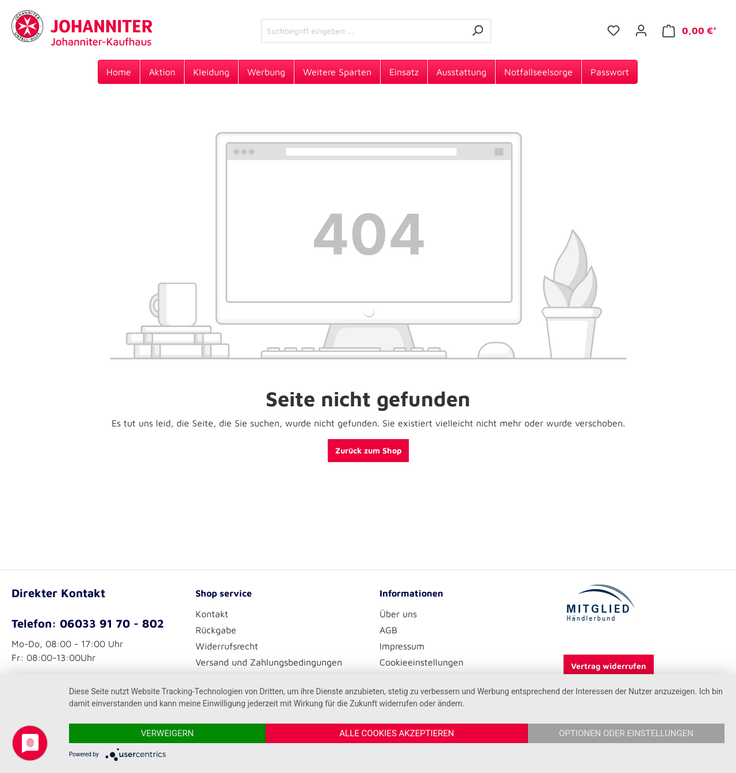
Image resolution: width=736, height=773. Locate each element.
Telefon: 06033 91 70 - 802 (88, 623)
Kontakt (211, 614)
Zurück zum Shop (368, 450)
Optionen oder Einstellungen (626, 733)
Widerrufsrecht (226, 646)
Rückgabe (215, 630)
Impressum (401, 646)
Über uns (398, 614)
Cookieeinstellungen (421, 662)
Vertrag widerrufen (608, 666)
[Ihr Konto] (641, 30)
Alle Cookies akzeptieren (396, 733)
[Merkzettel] (613, 30)
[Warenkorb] (689, 31)
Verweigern (167, 733)
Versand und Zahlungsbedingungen (268, 662)
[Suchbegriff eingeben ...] (363, 31)
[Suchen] (477, 31)
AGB (388, 630)
